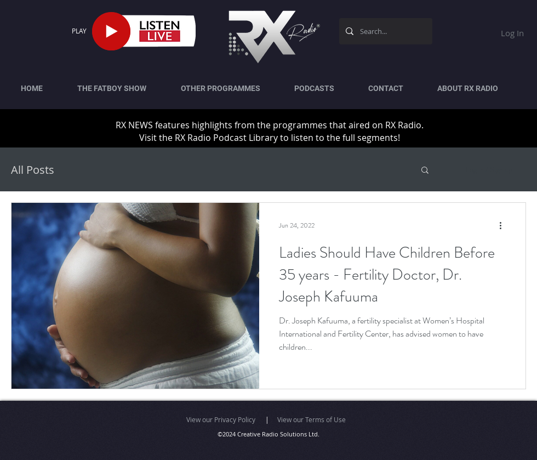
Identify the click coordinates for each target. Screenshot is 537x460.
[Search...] (384, 31)
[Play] (111, 31)
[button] (425, 171)
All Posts (32, 170)
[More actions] (504, 225)
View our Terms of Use (311, 419)
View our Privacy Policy (220, 419)
